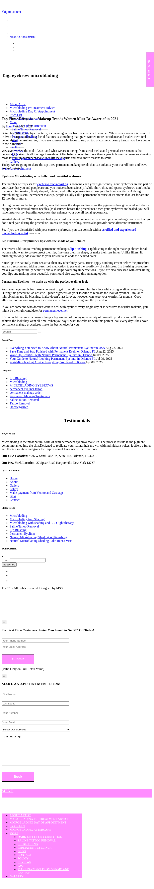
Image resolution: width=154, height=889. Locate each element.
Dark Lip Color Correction (40, 842)
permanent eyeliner (55, 310)
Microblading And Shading (27, 519)
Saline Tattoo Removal (24, 399)
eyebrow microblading (52, 184)
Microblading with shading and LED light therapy (42, 522)
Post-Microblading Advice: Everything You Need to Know (48, 362)
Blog (13, 496)
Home (13, 478)
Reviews (24, 868)
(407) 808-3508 (24, 47)
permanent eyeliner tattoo (26, 389)
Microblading (18, 381)
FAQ (20, 871)
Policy (14, 489)
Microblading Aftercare (30, 835)
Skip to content (11, 11)
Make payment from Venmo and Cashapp (36, 492)
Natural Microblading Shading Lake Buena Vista (41, 540)
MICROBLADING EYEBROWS (31, 385)
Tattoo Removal (20, 403)
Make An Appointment (22, 36)
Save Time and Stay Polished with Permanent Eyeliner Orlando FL (53, 351)
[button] (39, 332)
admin (10, 126)
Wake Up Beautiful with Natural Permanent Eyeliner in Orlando (51, 355)
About (14, 482)
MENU (7, 797)
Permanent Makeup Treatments (30, 396)
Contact (15, 500)
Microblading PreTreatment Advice (39, 824)
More (14, 839)
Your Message (40, 753)
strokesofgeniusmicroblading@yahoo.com (39, 50)
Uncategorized (19, 407)
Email (5, 560)
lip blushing (78, 248)
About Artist (20, 821)
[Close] (4, 676)
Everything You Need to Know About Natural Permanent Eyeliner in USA (57, 348)
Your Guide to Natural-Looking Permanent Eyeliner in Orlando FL (53, 358)
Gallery (14, 161)
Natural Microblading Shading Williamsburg (38, 537)
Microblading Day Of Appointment (38, 828)
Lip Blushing (18, 378)
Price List (16, 115)
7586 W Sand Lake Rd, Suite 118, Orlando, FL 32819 (46, 43)
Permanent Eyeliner (22, 533)
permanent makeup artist (25, 392)
